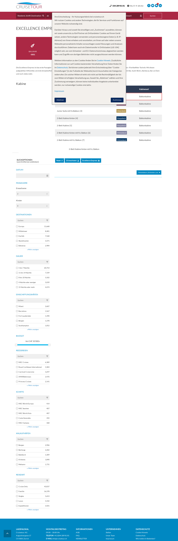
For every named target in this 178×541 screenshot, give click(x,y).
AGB (77, 532)
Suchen (153, 16)
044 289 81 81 (118, 6)
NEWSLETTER (81, 539)
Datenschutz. (62, 67)
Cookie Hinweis (142, 532)
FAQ (77, 535)
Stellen (108, 532)
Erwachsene (21, 188)
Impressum (110, 539)
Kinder (19, 200)
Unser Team (110, 535)
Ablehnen (60, 100)
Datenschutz (140, 535)
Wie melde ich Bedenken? (145, 539)
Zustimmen (117, 100)
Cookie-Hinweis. (103, 60)
